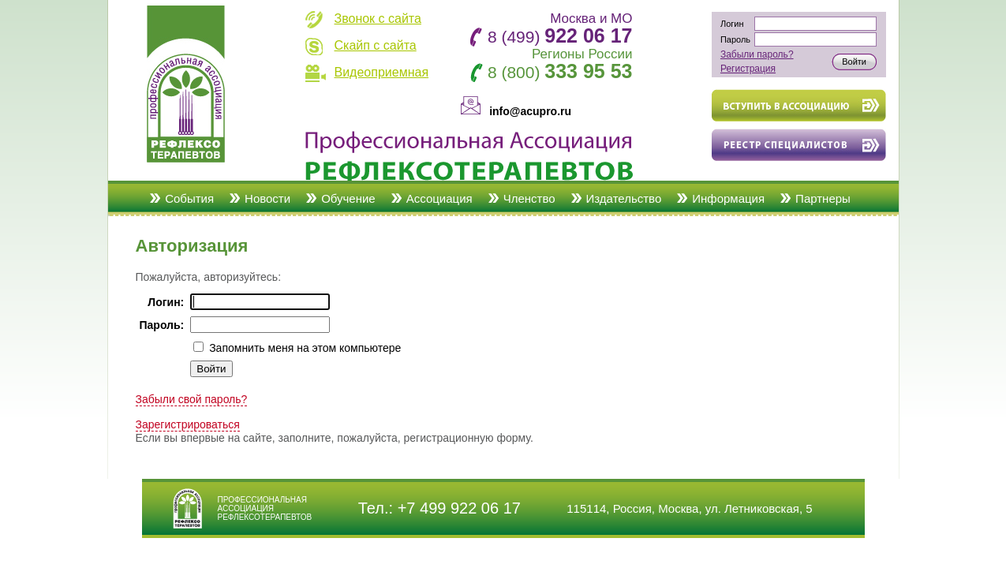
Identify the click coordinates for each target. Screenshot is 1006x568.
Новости (267, 198)
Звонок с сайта (378, 18)
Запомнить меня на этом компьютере (303, 348)
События (189, 198)
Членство (529, 198)
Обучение (348, 198)
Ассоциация (439, 198)
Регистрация (748, 68)
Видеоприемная (382, 72)
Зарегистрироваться (188, 424)
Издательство (624, 198)
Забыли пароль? (757, 54)
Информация (728, 198)
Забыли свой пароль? (192, 399)
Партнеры (823, 198)
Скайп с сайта (376, 45)
